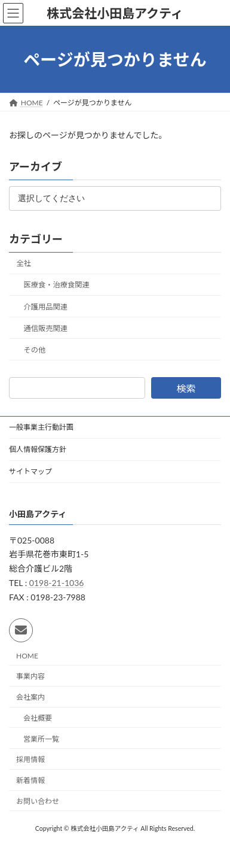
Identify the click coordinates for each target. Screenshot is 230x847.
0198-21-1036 (56, 583)
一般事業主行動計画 (41, 427)
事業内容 (30, 676)
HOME (27, 655)
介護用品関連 (46, 306)
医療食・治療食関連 (57, 285)
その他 (35, 349)
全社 (23, 263)
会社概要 (37, 717)
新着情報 (30, 780)
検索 (185, 388)
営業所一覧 (41, 738)
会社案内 (30, 697)
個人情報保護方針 (37, 449)
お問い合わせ (37, 801)
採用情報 (30, 759)
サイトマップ (30, 471)
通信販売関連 (46, 328)
